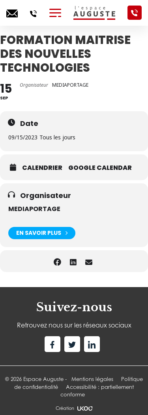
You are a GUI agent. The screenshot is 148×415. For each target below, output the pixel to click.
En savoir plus (41, 233)
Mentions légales (92, 379)
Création (74, 408)
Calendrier (42, 167)
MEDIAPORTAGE (34, 208)
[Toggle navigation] (55, 13)
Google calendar (100, 167)
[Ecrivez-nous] (12, 12)
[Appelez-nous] (33, 12)
